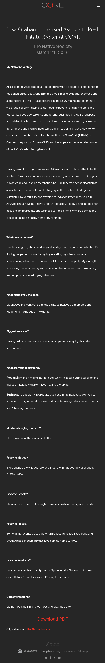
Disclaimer (69, 651)
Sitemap (83, 651)
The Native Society (38, 629)
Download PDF (52, 619)
